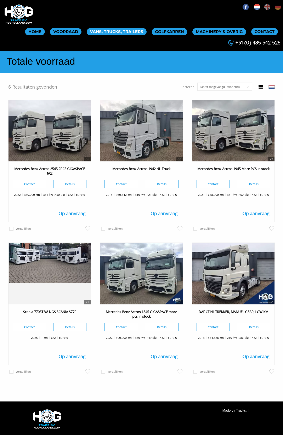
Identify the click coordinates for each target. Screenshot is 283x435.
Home (34, 31)
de (278, 7)
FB (246, 7)
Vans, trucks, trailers (116, 31)
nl (257, 7)
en (267, 7)
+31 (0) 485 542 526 (257, 42)
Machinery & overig (219, 31)
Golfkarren (169, 31)
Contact (264, 31)
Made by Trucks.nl (235, 410)
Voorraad (65, 31)
